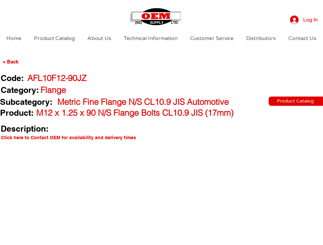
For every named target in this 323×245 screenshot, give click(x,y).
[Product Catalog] (296, 101)
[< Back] (22, 61)
